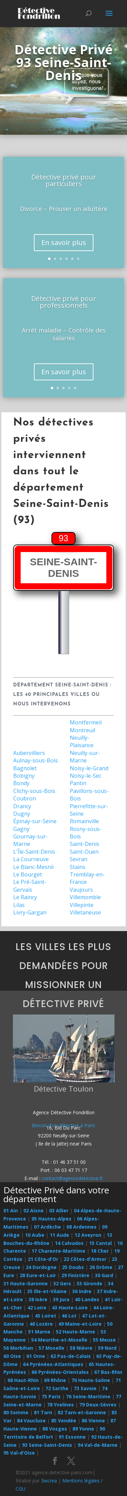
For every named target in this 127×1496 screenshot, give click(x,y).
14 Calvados (69, 1243)
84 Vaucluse (31, 1420)
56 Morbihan (18, 1348)
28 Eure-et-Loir (38, 1275)
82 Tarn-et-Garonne (82, 1412)
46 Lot (69, 1315)
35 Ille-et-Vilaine (47, 1291)
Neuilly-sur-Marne (85, 756)
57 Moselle (51, 1348)
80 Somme (15, 1412)
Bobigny (24, 775)
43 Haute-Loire (70, 1307)
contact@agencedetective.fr (72, 1178)
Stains (77, 867)
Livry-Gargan (29, 912)
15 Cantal (100, 1243)
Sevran (78, 859)
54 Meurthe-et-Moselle (59, 1340)
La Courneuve (31, 859)
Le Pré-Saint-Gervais (29, 885)
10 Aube (34, 1235)
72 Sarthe (56, 1388)
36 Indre (81, 1291)
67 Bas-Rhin (108, 1372)
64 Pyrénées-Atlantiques (53, 1364)
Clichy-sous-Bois (34, 791)
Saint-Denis (84, 844)
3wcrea (49, 1480)
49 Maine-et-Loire (80, 1324)
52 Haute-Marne (75, 1331)
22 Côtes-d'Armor (85, 1259)
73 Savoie (85, 1388)
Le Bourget (27, 874)
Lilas (19, 905)
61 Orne (35, 1356)
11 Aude (59, 1235)
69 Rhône (55, 1380)
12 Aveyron (88, 1235)
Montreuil (82, 730)
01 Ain (10, 1210)
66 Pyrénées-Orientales (60, 1372)
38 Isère (37, 1299)
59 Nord (107, 1348)
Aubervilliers (29, 753)
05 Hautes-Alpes (51, 1218)
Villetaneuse (85, 912)
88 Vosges (54, 1428)
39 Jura (61, 1299)
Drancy (22, 806)
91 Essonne (72, 1437)
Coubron (24, 798)
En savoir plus (63, 242)
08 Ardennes (81, 1227)
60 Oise (12, 1356)
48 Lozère (41, 1324)
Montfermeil (86, 722)
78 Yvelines (60, 1404)
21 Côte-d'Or (43, 1259)
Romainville (84, 821)
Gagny (21, 829)
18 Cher (100, 1251)
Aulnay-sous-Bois (35, 760)
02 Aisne (33, 1210)
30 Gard (104, 1275)
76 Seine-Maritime (88, 1396)
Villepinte (81, 905)
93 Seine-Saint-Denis (47, 1445)
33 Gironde (89, 1283)
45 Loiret (45, 1315)
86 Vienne (93, 1420)
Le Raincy (25, 897)
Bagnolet (25, 768)
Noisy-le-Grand (89, 768)
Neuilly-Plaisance (81, 741)
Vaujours (81, 889)
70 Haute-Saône (90, 1380)
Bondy (21, 783)
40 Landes (87, 1299)
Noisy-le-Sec (85, 775)
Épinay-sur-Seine (35, 821)
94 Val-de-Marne (98, 1445)
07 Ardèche (47, 1227)
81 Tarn (43, 1412)
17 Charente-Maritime (58, 1251)
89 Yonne (83, 1428)
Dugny (21, 813)
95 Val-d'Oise (19, 1453)
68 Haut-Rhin (23, 1380)
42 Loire (36, 1307)
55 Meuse (104, 1340)
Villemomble (85, 897)
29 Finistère (75, 1275)
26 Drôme (100, 1267)
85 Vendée (63, 1420)
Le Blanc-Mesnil (33, 867)
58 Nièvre (81, 1348)
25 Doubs (73, 1267)
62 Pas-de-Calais (70, 1356)
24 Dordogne (41, 1267)
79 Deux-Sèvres (98, 1404)
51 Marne (39, 1331)
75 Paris (51, 1396)
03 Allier (58, 1210)
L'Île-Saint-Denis (34, 851)
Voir (61, 1054)
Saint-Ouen (84, 851)
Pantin (78, 783)
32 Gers (62, 1283)
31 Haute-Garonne (25, 1283)
